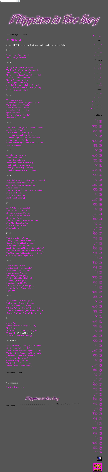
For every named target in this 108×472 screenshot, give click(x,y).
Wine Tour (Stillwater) (16, 57)
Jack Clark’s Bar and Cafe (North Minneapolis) (26, 180)
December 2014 (97, 280)
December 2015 (97, 295)
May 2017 (99, 316)
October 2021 (97, 383)
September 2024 (97, 427)
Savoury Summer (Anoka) (17, 140)
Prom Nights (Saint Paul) (17, 82)
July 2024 (98, 424)
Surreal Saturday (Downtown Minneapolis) (24, 142)
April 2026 (98, 451)
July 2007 (98, 168)
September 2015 (97, 291)
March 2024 (98, 419)
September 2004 (97, 125)
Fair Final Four (12, 228)
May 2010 (99, 210)
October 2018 (97, 338)
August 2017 (98, 320)
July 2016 (98, 304)
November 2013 (97, 263)
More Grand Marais (14, 157)
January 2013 (97, 251)
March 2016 (98, 299)
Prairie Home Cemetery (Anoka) (20, 303)
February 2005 (97, 131)
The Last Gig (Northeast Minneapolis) (22, 70)
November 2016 (97, 309)
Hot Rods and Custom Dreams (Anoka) (23, 330)
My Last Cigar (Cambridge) (18, 90)
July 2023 (98, 409)
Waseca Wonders (13, 145)
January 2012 (97, 236)
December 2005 (97, 144)
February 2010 (97, 207)
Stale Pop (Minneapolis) (16, 280)
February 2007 (97, 161)
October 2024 (97, 428)
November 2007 (97, 173)
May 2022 (99, 392)
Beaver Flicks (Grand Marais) (19, 365)
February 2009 (97, 192)
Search (98, 52)
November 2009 (97, 203)
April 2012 (98, 239)
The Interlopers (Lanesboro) (18, 363)
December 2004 (97, 129)
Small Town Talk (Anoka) (17, 107)
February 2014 (97, 267)
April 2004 (98, 119)
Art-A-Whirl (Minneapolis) (18, 208)
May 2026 (99, 452)
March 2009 (98, 193)
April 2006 (98, 149)
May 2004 (99, 120)
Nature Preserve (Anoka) (17, 80)
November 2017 (97, 324)
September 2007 (97, 170)
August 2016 (98, 305)
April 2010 (98, 209)
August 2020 (98, 365)
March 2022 (98, 389)
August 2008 (98, 184)
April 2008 (98, 179)
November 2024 (97, 429)
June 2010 (98, 212)
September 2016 (97, 306)
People (98, 48)
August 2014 (98, 275)
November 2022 (97, 399)
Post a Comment (15, 387)
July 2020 (98, 364)
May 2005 (99, 135)
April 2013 (98, 255)
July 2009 (98, 198)
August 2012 (98, 244)
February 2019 (97, 343)
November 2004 (97, 127)
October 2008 (97, 187)
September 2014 (97, 276)
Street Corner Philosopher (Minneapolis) (23, 350)
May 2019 (99, 346)
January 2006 (97, 145)
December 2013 (97, 265)
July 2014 (98, 273)
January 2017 (97, 311)
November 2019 (97, 354)
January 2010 (97, 205)
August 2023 (98, 411)
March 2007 (98, 163)
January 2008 (97, 175)
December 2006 (97, 159)
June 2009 (98, 197)
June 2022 (98, 393)
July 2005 (98, 138)
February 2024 (97, 418)
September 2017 (97, 321)
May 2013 (99, 256)
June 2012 (98, 242)
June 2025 (98, 438)
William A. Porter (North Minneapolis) (23, 308)
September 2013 (97, 261)
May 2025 (99, 437)
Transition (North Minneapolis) (19, 183)
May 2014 (99, 271)
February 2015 (97, 282)
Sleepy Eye (11, 323)
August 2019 (98, 350)
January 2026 (97, 447)
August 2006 (98, 154)
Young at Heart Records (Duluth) (20, 240)
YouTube (98, 56)
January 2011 (97, 221)
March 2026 (98, 450)
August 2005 (98, 139)
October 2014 (97, 277)
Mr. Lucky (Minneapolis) (17, 275)
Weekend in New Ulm (15, 117)
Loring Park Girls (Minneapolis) (20, 285)
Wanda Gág (99, 84)
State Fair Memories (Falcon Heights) (22, 85)
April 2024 (98, 421)
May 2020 (99, 361)
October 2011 (97, 232)
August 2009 (98, 199)
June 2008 (98, 182)
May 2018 (99, 331)
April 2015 (98, 285)
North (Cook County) (15, 198)
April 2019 (98, 345)
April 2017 (98, 315)
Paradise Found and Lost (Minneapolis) (23, 102)
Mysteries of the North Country (19, 358)
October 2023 (97, 413)
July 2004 (98, 122)
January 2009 (97, 190)
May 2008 (99, 180)
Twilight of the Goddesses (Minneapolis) (24, 353)
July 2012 (98, 243)
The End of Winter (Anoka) (18, 105)
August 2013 (98, 260)
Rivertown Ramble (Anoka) (18, 213)
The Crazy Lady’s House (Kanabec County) (25, 253)
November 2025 (97, 445)
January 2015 (97, 281)
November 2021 (97, 384)
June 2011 (98, 227)
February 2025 (97, 433)
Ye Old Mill (11, 333)
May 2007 (99, 165)
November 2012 (97, 248)
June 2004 (98, 121)
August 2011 (98, 229)
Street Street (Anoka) (15, 265)
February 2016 (97, 297)
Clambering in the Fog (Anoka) (19, 255)
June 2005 (98, 136)
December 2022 (97, 401)
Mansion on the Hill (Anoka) (18, 283)
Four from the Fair (14, 193)
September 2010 (97, 216)
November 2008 (97, 188)
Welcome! (97, 36)
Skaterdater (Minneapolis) (17, 110)
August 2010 (98, 214)
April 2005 (98, 134)
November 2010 (97, 218)
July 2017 (98, 319)
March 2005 (98, 133)
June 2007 (98, 166)
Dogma (99, 64)
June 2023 (98, 408)
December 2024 (97, 431)
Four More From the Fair (17, 223)
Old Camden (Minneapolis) (18, 348)
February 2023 (97, 403)
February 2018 (97, 328)
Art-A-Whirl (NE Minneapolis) (19, 132)
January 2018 (97, 326)
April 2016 (98, 300)
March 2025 (98, 434)
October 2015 (97, 292)
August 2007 (98, 169)
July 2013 (98, 258)
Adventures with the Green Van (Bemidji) (24, 87)
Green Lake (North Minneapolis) (20, 185)
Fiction (98, 74)
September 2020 (97, 367)
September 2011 (97, 231)
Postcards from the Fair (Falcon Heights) (24, 345)
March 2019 (98, 344)
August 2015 (98, 290)
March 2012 (98, 238)
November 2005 (97, 143)
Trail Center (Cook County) (18, 238)
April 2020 (98, 360)
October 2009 (97, 202)
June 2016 (98, 302)
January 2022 (97, 387)
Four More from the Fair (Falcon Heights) (24, 190)
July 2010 (98, 213)
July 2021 (98, 379)
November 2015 (97, 294)
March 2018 (98, 329)
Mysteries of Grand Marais (18, 55)
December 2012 (97, 249)
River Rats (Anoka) (14, 218)
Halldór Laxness (98, 79)
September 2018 (97, 336)
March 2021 (98, 374)
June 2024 (98, 423)
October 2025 (97, 443)
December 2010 (97, 219)
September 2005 (97, 140)
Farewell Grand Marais (16, 160)
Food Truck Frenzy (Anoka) (18, 165)
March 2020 (98, 359)
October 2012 (97, 247)
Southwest (97, 105)
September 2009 (97, 200)
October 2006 (97, 156)
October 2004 (97, 126)
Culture (98, 45)
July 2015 (98, 288)
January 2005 (97, 130)
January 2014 (97, 266)
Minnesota (97, 101)
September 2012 (97, 246)
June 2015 (98, 287)
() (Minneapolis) (13, 112)
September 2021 (97, 382)
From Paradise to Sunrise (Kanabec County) (25, 250)
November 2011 (97, 233)
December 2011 (97, 234)
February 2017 (97, 312)
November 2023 (97, 414)
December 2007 (97, 174)
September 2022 (97, 397)
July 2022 (98, 394)
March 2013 (98, 253)
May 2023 (99, 407)
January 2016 (97, 296)
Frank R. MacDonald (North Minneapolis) (24, 310)
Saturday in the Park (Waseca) (19, 215)
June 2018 (98, 333)
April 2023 (98, 406)
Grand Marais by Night (16, 155)
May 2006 (99, 150)
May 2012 (99, 241)
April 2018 (98, 330)
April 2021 (98, 375)
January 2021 (97, 372)
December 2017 (97, 325)
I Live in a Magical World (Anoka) (21, 135)
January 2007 (97, 160)
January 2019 (97, 341)
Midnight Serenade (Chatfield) (19, 168)
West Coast (96, 109)
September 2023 (97, 412)
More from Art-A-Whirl (16, 273)
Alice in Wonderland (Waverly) (19, 305)
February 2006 (97, 146)
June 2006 (98, 151)
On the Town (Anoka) (15, 130)
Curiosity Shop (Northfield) (18, 360)
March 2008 (98, 178)
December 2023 (97, 416)
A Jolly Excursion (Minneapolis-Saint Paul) (25, 248)
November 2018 (97, 339)
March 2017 (98, 314)
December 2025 (97, 446)
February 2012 (97, 237)
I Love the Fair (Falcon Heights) (20, 288)
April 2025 (98, 436)
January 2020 (97, 356)
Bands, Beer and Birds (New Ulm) (21, 325)
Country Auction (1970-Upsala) (20, 243)
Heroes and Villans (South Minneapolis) (23, 75)
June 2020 (98, 363)
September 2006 (97, 155)
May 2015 (99, 286)
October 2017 (97, 322)
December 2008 (97, 189)
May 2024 (99, 422)
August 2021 (98, 380)
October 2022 (97, 398)
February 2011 (97, 222)
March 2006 (98, 148)
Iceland (98, 94)
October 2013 (97, 262)
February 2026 (97, 448)
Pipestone (10, 290)
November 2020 (97, 369)
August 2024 (98, 426)
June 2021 (98, 378)
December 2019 (97, 355)
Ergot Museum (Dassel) (16, 210)
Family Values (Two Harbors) (19, 278)
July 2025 (98, 440)
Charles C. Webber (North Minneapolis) (23, 313)
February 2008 (97, 177)
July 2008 (98, 183)
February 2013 (97, 252)
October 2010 (97, 217)
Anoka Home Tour (14, 188)
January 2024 (97, 417)
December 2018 (97, 340)
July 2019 (98, 349)
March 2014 (98, 268)
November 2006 (97, 158)
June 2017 (98, 317)
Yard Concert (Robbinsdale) (18, 77)
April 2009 (98, 194)
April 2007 (98, 164)
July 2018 (98, 334)
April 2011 (98, 224)
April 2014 (98, 270)
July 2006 (98, 153)
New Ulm (10, 328)
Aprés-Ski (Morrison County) (19, 335)
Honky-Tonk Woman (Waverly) (20, 67)
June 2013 (98, 257)
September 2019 (97, 351)
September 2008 (97, 185)
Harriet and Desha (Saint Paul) (19, 163)
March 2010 (98, 208)
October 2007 (97, 172)
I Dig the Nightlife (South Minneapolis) (23, 137)
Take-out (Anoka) (14, 100)
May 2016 (99, 301)
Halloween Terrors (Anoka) (18, 115)
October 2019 (97, 353)
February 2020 (97, 358)
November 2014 (97, 278)
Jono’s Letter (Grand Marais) (18, 72)
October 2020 (97, 368)
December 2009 (97, 204)
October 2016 (97, 307)
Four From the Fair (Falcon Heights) (22, 220)
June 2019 (98, 348)
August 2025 (98, 441)
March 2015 (98, 283)
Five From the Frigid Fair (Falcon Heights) (24, 127)
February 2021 (97, 373)
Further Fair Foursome (16, 225)
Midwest (98, 97)
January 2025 (97, 432)
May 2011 (99, 226)
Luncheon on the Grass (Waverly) (20, 355)
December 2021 (97, 385)
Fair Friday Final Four (16, 195)
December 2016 (97, 310)
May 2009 (99, 195)
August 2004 (98, 124)
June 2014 (98, 272)
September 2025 (97, 442)
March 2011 (98, 223)
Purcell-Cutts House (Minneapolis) (21, 170)
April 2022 (98, 390)
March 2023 (98, 404)
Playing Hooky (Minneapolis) (19, 268)
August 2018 (98, 335)
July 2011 (98, 228)
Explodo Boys (98, 69)
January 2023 (97, 402)
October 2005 (97, 141)
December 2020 (97, 370)
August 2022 (98, 395)
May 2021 (99, 377)
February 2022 (97, 388)
